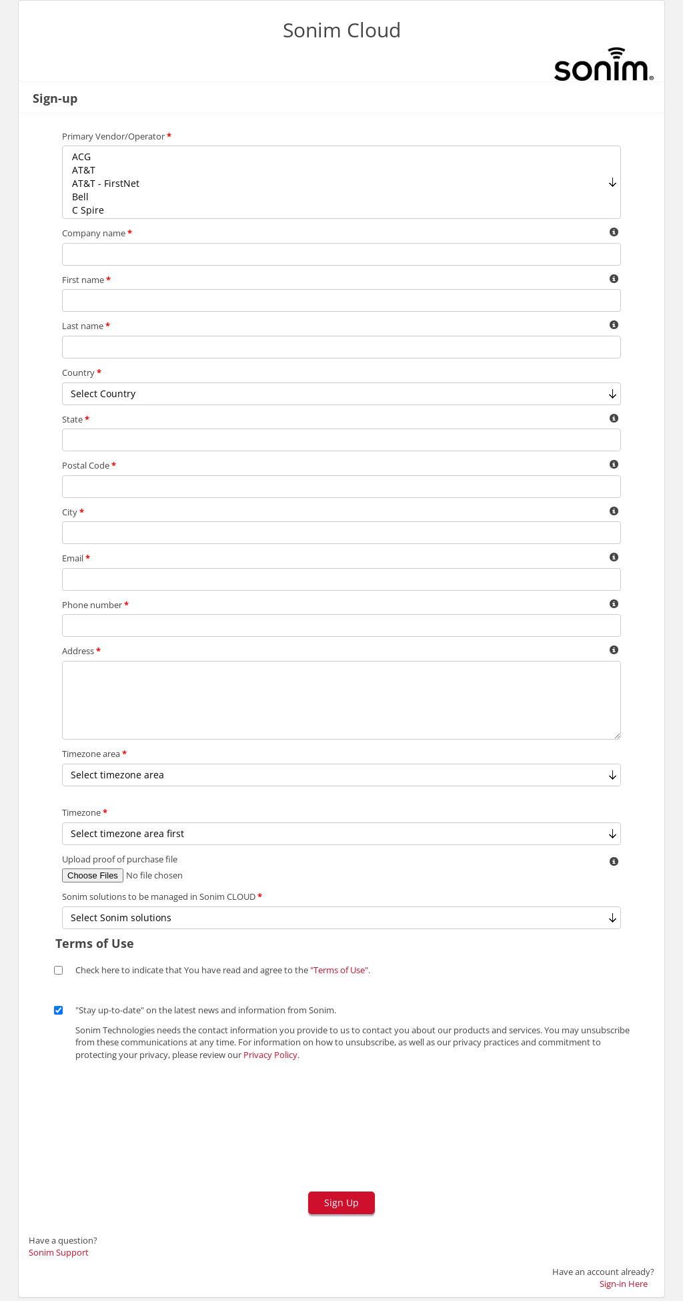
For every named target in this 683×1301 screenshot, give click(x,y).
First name (86, 280)
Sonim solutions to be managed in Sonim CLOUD (162, 896)
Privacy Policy (270, 1055)
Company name (97, 233)
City (73, 512)
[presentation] (143, 1131)
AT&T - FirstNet (341, 183)
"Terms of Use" (339, 970)
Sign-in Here (624, 1284)
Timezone (84, 812)
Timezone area (94, 754)
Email (76, 558)
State (75, 419)
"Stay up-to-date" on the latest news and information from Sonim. (205, 1010)
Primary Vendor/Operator (116, 136)
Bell (341, 197)
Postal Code (89, 465)
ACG (341, 157)
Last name (86, 326)
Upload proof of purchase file (119, 859)
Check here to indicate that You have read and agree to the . (222, 970)
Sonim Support (59, 1252)
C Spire (341, 210)
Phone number (95, 605)
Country (81, 372)
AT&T (341, 170)
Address (81, 651)
